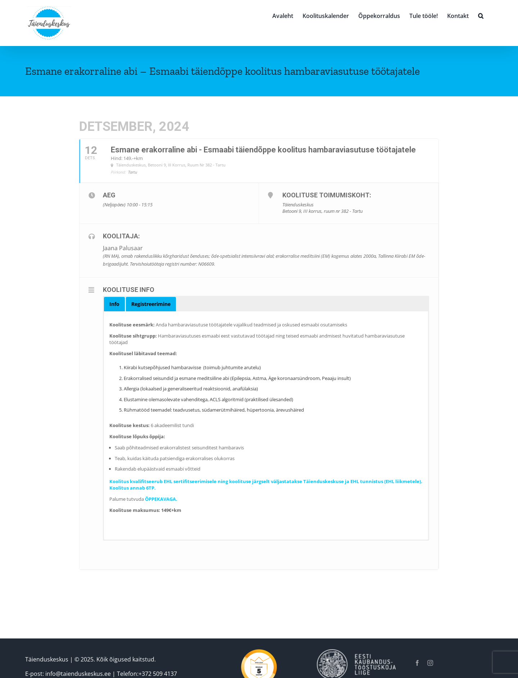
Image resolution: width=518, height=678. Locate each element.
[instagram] (430, 663)
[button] (480, 15)
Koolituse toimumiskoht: (326, 195)
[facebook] (417, 663)
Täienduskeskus (46, 659)
